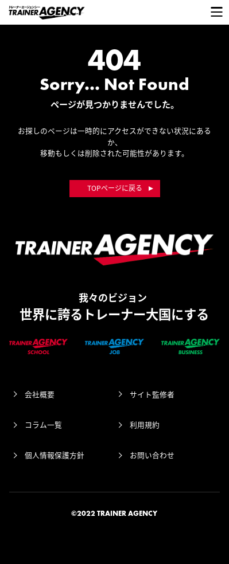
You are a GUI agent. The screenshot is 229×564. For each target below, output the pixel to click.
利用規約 (145, 424)
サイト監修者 (152, 394)
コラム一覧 (43, 424)
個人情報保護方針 (54, 454)
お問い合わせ (152, 454)
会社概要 (40, 394)
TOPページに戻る (114, 188)
